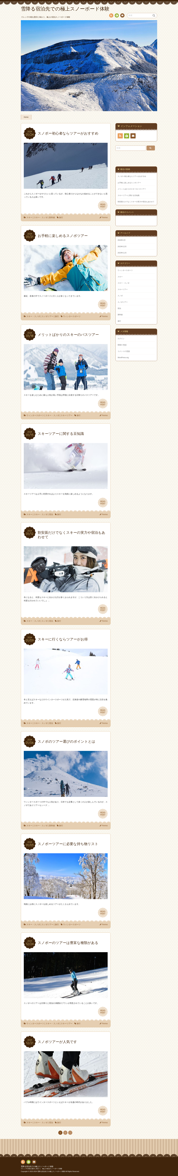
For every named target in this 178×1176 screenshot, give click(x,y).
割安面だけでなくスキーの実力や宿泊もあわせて (136, 202)
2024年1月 (122, 240)
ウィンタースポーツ (72, 316)
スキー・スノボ (41, 217)
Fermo (105, 217)
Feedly (117, 16)
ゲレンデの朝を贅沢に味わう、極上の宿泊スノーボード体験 (41, 1168)
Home (26, 117)
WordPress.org (123, 358)
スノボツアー (47, 316)
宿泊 (51, 514)
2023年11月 (122, 253)
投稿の (122, 345)
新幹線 (52, 217)
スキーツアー (66, 415)
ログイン (121, 339)
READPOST (103, 205)
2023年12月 (122, 247)
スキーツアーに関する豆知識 (128, 195)
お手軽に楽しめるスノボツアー (129, 183)
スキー (29, 217)
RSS (111, 16)
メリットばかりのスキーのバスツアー (132, 189)
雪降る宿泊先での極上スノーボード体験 (37, 1167)
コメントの (124, 351)
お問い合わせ (122, 16)
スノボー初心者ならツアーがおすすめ (132, 176)
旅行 (61, 217)
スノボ (45, 621)
